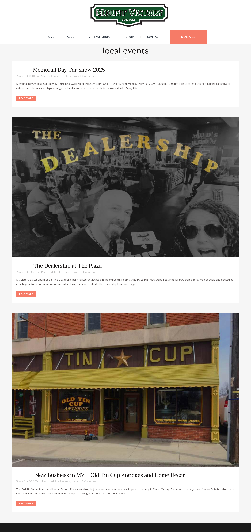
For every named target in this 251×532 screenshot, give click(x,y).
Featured (46, 76)
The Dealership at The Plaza (67, 265)
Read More (26, 98)
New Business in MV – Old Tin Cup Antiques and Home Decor (110, 475)
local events (61, 76)
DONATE (188, 37)
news (73, 76)
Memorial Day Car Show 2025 (69, 69)
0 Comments (88, 76)
